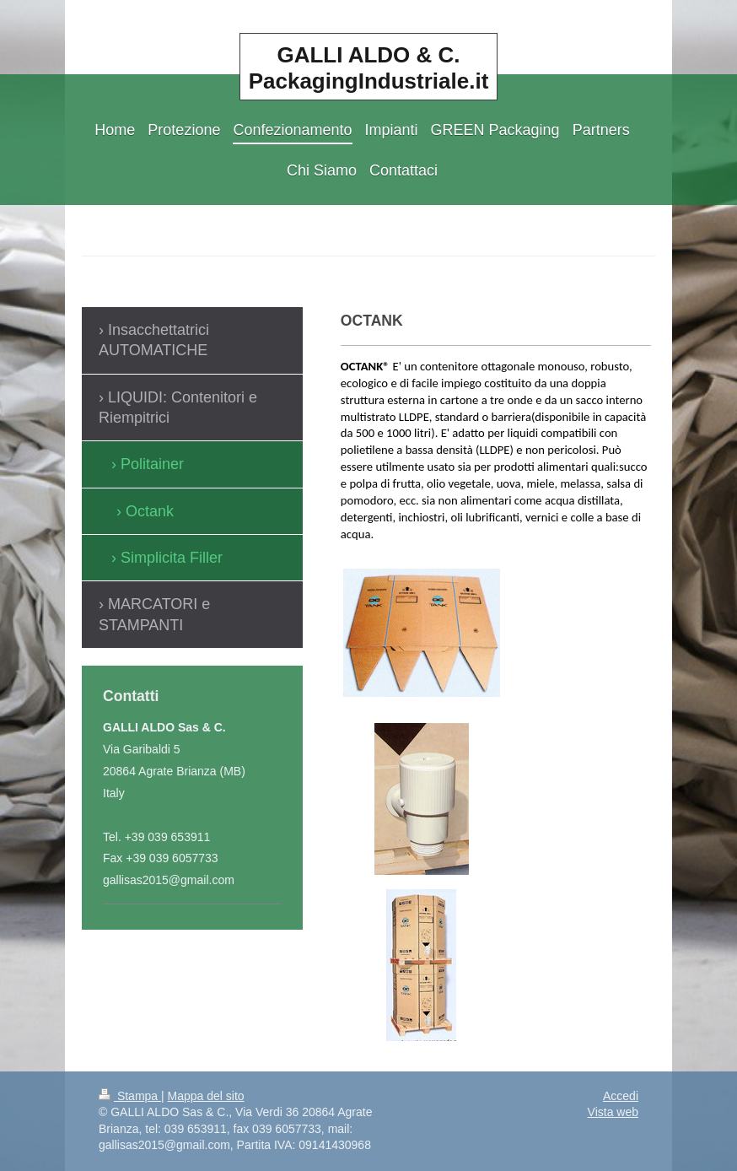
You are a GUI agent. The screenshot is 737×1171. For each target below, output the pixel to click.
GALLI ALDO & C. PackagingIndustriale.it (369, 68)
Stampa (130, 1096)
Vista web (613, 1112)
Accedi (620, 1096)
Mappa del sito (206, 1096)
